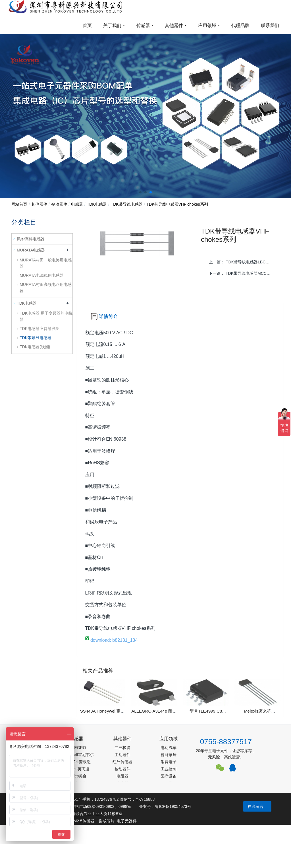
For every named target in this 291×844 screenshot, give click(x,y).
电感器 (77, 204)
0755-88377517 (226, 741)
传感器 (143, 25)
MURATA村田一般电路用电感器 (46, 263)
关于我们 (112, 25)
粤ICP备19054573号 (173, 806)
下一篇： (242, 273)
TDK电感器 (97, 204)
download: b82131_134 (111, 640)
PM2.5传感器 (82, 821)
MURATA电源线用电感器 (42, 275)
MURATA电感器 (31, 250)
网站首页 (19, 204)
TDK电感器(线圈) (35, 346)
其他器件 (174, 25)
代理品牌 (240, 25)
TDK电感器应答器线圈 (39, 328)
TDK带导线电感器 (127, 204)
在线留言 (255, 806)
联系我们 (270, 25)
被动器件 (59, 204)
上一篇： (241, 262)
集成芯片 (107, 821)
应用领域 (207, 25)
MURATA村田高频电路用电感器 (46, 287)
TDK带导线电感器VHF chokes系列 (177, 204)
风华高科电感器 (31, 239)
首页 (87, 25)
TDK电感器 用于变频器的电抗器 (46, 316)
